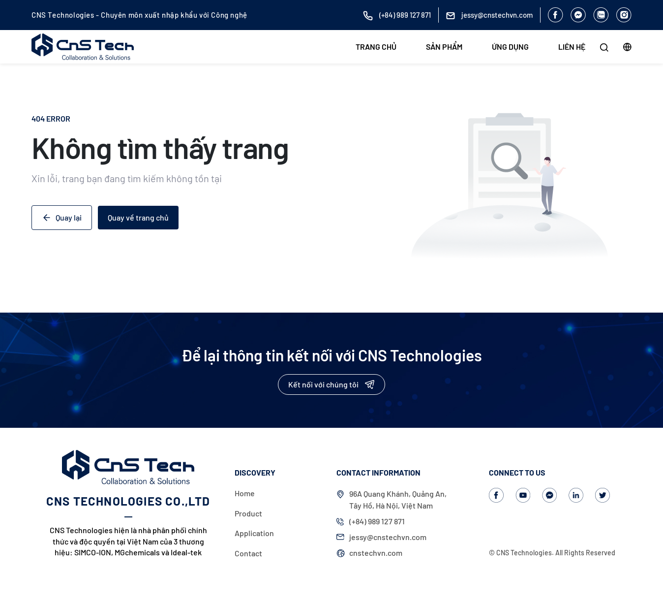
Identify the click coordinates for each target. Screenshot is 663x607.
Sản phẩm (444, 46)
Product (248, 513)
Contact (248, 553)
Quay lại (62, 218)
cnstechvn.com (375, 552)
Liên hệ (571, 46)
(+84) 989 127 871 (377, 521)
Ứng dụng (510, 46)
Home (245, 493)
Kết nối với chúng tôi (331, 384)
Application (254, 533)
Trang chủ (376, 46)
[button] (627, 47)
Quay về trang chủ (138, 217)
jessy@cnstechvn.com (387, 537)
